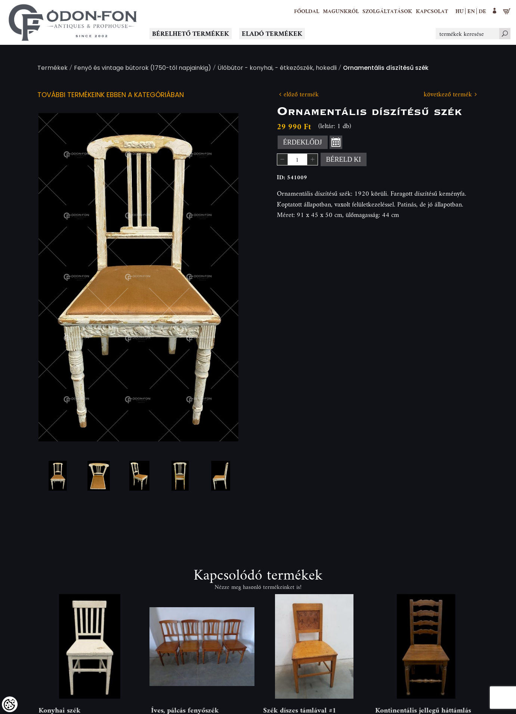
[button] (341, 11)
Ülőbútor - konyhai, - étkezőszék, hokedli (277, 68)
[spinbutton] (297, 159)
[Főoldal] (306, 11)
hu (459, 11)
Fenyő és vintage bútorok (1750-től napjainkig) (142, 68)
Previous (56, 277)
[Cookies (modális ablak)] (10, 704)
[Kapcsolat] (432, 11)
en (471, 11)
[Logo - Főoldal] (73, 22)
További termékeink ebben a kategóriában (110, 95)
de (482, 11)
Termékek (52, 68)
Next (221, 277)
